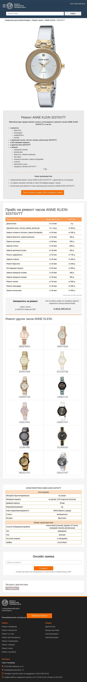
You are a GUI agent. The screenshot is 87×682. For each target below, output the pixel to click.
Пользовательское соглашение (14, 617)
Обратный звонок (39, 616)
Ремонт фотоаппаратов (11, 637)
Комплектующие (51, 637)
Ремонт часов (7, 648)
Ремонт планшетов (9, 630)
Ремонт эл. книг (8, 634)
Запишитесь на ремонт (25, 301)
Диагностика (50, 627)
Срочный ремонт (52, 634)
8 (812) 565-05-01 (62, 309)
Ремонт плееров (8, 645)
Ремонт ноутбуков (9, 652)
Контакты (6, 659)
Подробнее (12, 588)
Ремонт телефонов (9, 627)
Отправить (43, 568)
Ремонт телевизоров (10, 641)
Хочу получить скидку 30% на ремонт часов (42, 192)
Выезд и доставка (52, 630)
